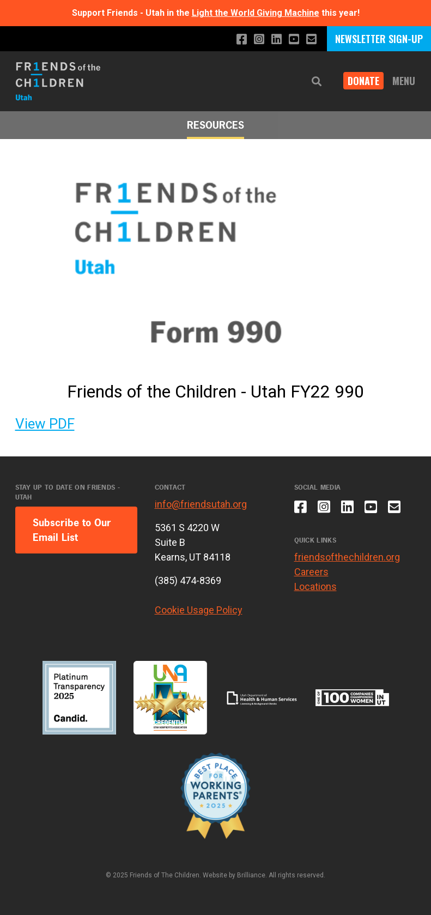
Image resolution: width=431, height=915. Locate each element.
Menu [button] (403, 81)
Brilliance (251, 875)
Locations (315, 586)
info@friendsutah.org (201, 504)
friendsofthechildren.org (347, 557)
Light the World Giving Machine (255, 13)
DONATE (363, 81)
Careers (311, 571)
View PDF (45, 424)
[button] (316, 81)
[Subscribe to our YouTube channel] (294, 40)
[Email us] (311, 40)
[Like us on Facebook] (241, 40)
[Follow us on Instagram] (259, 40)
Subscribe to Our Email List (72, 530)
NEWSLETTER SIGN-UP (379, 39)
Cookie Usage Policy (198, 610)
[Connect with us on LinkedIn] (276, 40)
